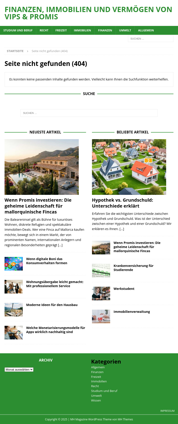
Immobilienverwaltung (132, 311)
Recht (44, 30)
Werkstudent (124, 288)
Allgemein (146, 30)
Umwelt (125, 30)
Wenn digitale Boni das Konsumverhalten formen (46, 261)
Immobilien (82, 30)
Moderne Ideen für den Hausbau (52, 305)
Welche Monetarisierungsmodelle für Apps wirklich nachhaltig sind (55, 330)
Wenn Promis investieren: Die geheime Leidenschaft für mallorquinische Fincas (38, 206)
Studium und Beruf (18, 30)
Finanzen (105, 30)
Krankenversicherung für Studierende (133, 267)
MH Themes (125, 419)
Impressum (167, 410)
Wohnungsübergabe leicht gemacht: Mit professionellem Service (54, 284)
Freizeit (61, 30)
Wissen (96, 400)
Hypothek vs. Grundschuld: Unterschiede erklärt (122, 203)
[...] (60, 245)
